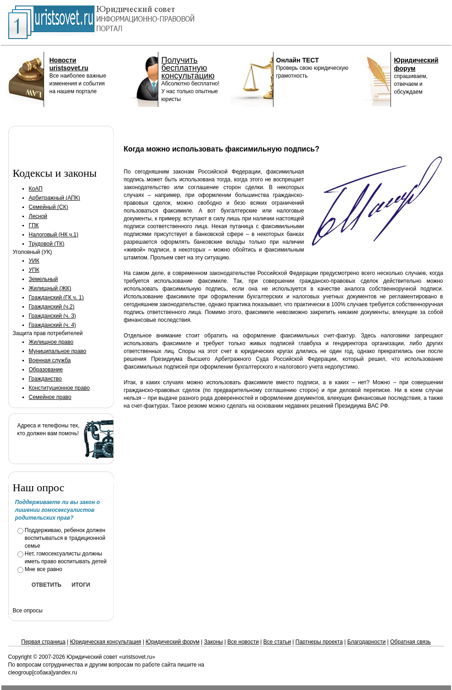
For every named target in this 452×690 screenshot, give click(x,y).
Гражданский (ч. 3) (52, 316)
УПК (34, 270)
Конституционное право (59, 388)
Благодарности (366, 642)
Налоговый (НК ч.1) (53, 234)
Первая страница (43, 642)
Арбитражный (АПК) (54, 198)
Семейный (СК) (48, 207)
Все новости (243, 642)
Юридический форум (172, 642)
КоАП (36, 188)
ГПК (34, 225)
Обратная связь (410, 642)
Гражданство (45, 379)
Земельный (43, 279)
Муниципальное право (58, 351)
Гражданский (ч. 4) (52, 325)
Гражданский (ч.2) (52, 306)
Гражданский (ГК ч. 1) (56, 297)
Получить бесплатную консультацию (188, 68)
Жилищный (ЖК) (50, 288)
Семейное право (50, 397)
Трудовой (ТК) (47, 244)
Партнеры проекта (319, 642)
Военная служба (50, 360)
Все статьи (277, 642)
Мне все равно (43, 569)
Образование (46, 369)
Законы (213, 642)
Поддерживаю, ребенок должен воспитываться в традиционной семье (65, 538)
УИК (34, 261)
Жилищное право (51, 342)
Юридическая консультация (105, 642)
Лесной (38, 216)
